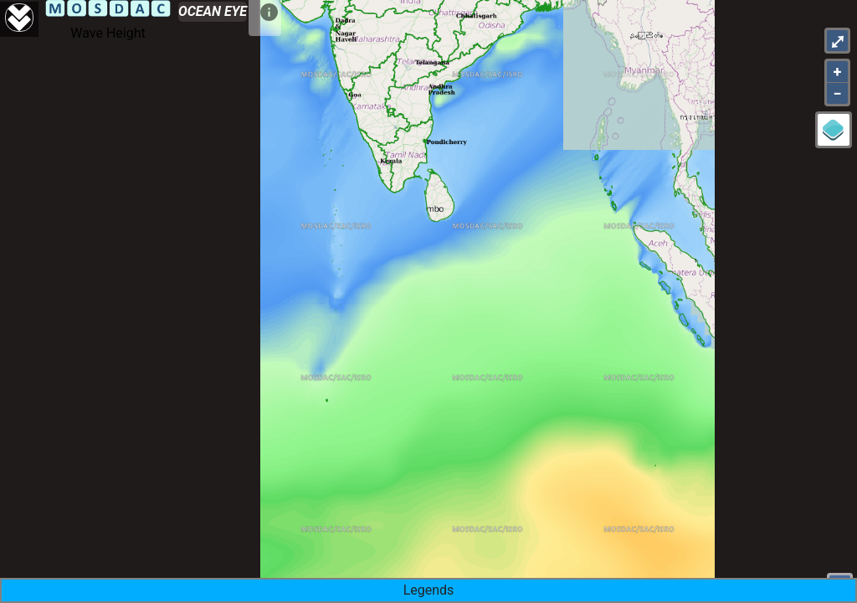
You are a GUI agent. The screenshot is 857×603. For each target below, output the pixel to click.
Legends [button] (428, 590)
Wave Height (107, 33)
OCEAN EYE (212, 11)
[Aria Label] (19, 19)
